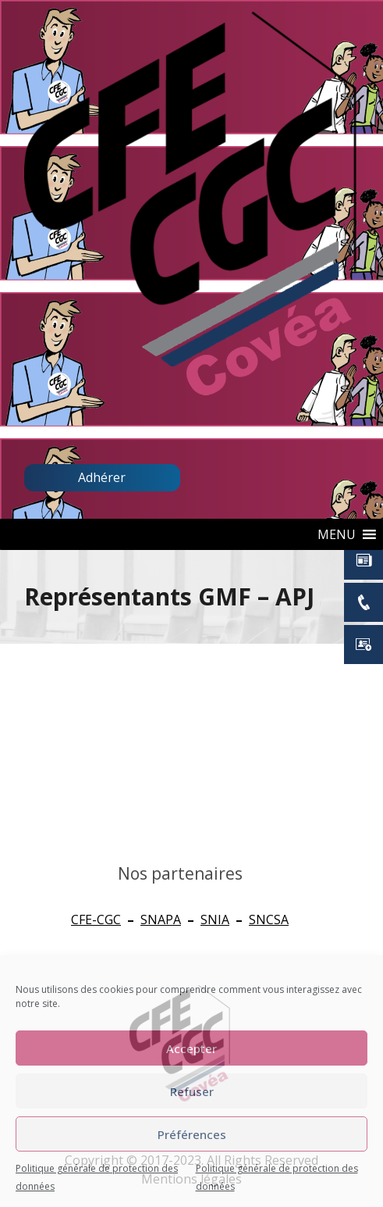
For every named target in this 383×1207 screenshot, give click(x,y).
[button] (336, 534)
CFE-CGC (96, 919)
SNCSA (269, 919)
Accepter (191, 1048)
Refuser (192, 1091)
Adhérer (102, 477)
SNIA (214, 919)
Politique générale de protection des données (97, 1177)
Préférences (192, 1134)
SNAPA (160, 919)
